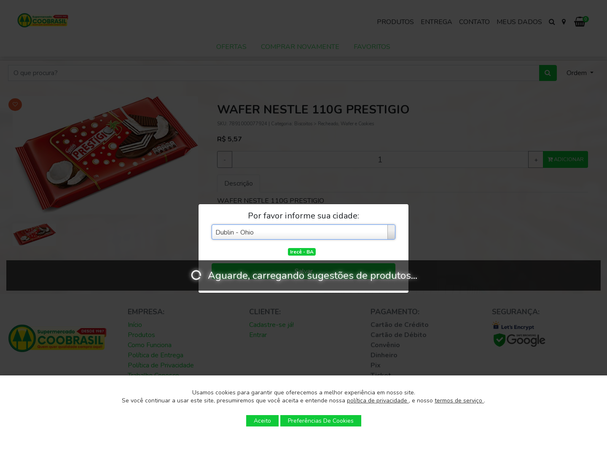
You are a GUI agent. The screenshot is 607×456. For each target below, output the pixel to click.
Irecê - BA (302, 251)
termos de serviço (459, 401)
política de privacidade (378, 401)
